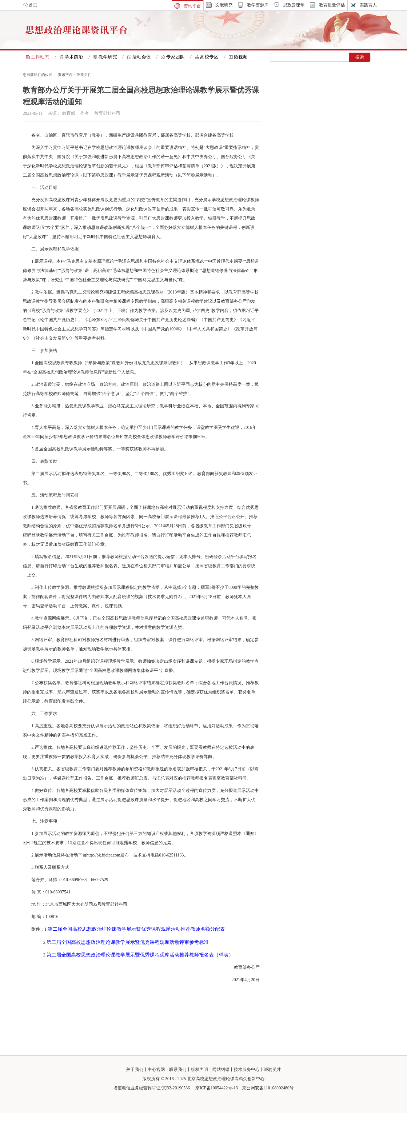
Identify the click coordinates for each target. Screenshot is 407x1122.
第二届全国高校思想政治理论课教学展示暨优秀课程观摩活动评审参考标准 (127, 951)
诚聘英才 (272, 1078)
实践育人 (368, 5)
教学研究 (107, 56)
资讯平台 (192, 6)
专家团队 (175, 56)
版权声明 (199, 1078)
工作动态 (40, 56)
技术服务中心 (247, 1078)
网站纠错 (220, 1078)
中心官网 (156, 1078)
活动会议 (141, 56)
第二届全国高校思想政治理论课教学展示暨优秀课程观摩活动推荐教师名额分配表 (136, 938)
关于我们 (134, 1078)
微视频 (241, 56)
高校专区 (209, 56)
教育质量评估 (332, 5)
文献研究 (224, 5)
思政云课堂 (294, 5)
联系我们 (177, 1078)
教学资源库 (258, 5)
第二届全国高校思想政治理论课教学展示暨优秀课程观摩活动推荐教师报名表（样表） (139, 964)
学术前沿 (74, 56)
